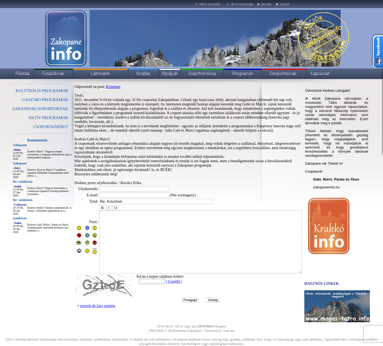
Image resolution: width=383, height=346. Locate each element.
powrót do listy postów (85, 309)
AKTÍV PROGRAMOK (36, 118)
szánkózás (7, 218)
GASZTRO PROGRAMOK (33, 99)
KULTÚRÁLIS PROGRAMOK (29, 90)
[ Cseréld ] (162, 285)
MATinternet (177, 331)
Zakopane (7, 145)
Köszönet (101, 87)
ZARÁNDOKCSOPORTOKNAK (28, 109)
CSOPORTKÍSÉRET (38, 127)
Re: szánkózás (10, 182)
